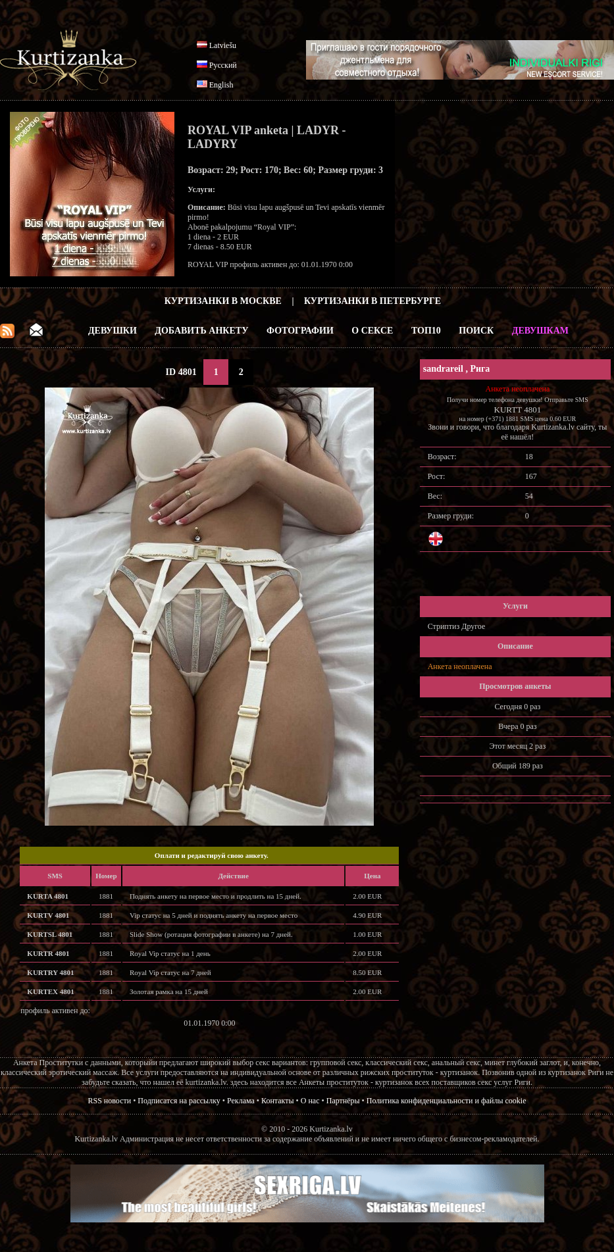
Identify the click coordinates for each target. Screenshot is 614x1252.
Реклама (241, 1100)
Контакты (277, 1100)
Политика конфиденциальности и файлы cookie (446, 1100)
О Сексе (372, 331)
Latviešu (222, 45)
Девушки (112, 331)
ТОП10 (426, 331)
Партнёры (343, 1100)
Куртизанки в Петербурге (372, 301)
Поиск (476, 331)
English (221, 84)
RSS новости (110, 1100)
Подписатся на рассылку (179, 1100)
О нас (310, 1100)
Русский (223, 65)
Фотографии (300, 331)
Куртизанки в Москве (223, 301)
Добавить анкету (201, 331)
